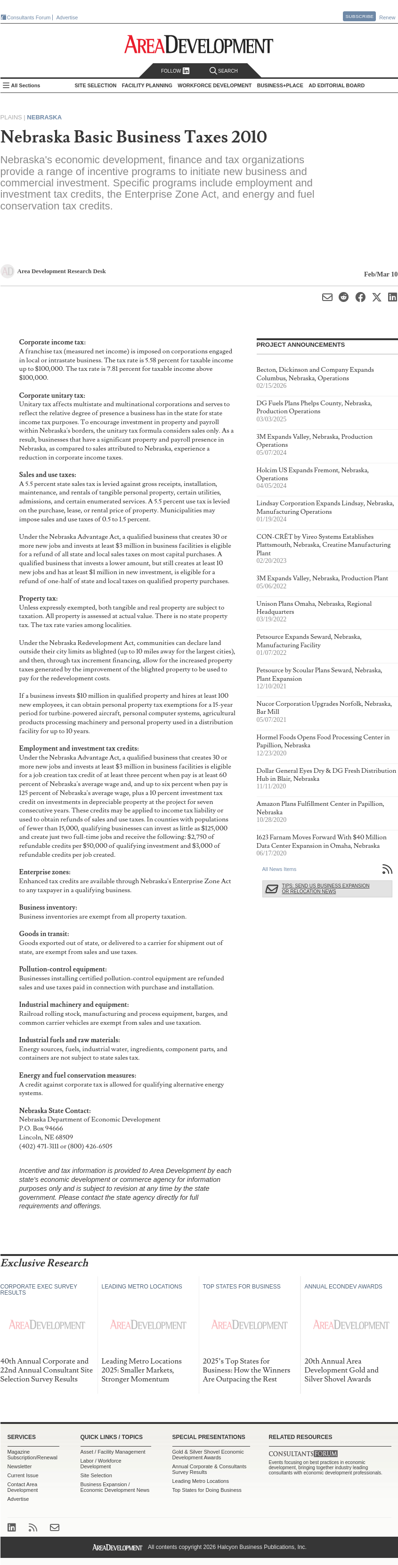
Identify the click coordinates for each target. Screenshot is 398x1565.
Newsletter (20, 1466)
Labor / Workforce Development (101, 1463)
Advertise (67, 17)
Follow (175, 71)
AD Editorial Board (337, 85)
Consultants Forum (29, 17)
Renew (387, 17)
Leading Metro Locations (200, 1481)
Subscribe (359, 16)
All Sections (26, 85)
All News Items (279, 869)
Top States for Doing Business (207, 1490)
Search (224, 71)
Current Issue (23, 1475)
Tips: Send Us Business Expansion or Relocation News (326, 888)
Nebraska (44, 117)
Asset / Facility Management (113, 1452)
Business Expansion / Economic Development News (115, 1487)
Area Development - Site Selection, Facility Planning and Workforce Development (199, 44)
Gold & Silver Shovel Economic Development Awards (208, 1454)
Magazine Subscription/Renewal (32, 1454)
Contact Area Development (23, 1487)
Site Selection (96, 1475)
